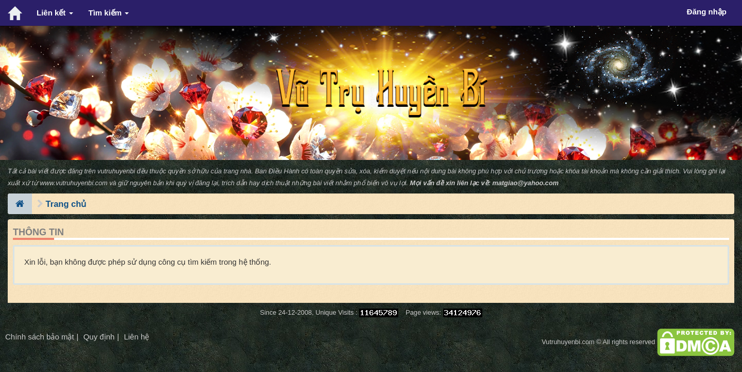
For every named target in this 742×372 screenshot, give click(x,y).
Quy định (99, 336)
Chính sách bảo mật (39, 336)
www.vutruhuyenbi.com (74, 183)
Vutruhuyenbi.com (568, 342)
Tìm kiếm (109, 12)
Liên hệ (136, 336)
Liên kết (55, 12)
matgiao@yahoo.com (525, 183)
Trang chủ (66, 203)
